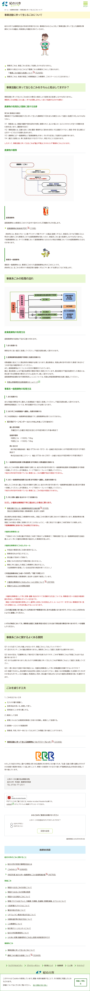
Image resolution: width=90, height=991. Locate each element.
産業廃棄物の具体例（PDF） (21, 228)
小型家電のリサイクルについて (19, 906)
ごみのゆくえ (17, 868)
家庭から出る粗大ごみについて (19, 897)
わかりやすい (18, 824)
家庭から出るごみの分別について (20, 887)
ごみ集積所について (15, 924)
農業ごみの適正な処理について (26, 73)
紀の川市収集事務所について (18, 933)
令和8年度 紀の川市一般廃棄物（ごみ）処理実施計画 (32, 874)
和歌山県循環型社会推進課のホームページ (23, 382)
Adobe (10, 804)
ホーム (6, 9)
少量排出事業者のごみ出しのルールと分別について (30, 582)
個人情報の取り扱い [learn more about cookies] (40, 985)
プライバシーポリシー (33, 965)
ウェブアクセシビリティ (15, 965)
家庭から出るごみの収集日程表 (18, 586)
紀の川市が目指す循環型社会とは (20, 864)
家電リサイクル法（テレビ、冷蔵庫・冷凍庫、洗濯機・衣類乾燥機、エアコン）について (37, 901)
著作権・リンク (48, 965)
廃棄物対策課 (14, 9)
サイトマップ (80, 965)
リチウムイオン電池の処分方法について (22, 915)
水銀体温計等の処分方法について (20, 919)
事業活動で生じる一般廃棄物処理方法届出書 (28, 508)
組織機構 (60, 965)
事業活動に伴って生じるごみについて (21, 950)
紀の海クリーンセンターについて (19, 928)
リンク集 (70, 965)
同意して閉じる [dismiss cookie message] (80, 982)
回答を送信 (45, 831)
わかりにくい (18, 826)
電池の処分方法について (17, 910)
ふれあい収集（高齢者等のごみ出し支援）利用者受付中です (29, 937)
